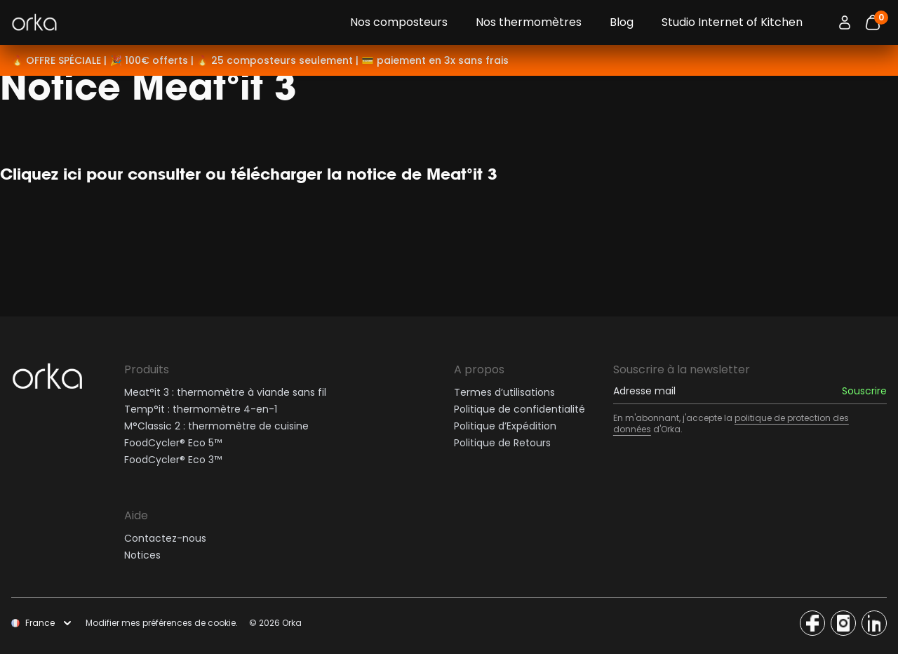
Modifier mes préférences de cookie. (162, 623)
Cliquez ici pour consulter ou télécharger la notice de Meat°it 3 (248, 174)
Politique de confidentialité (519, 409)
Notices (142, 555)
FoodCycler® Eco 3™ (173, 460)
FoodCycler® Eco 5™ (173, 443)
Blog (622, 22)
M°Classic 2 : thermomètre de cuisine (216, 426)
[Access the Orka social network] (812, 623)
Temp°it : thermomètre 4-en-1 (200, 409)
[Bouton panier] (873, 22)
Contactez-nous (165, 538)
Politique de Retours (502, 443)
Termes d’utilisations (504, 392)
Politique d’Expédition (505, 426)
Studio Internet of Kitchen (732, 22)
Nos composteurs (399, 22)
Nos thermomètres (529, 22)
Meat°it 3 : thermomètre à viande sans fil (225, 392)
